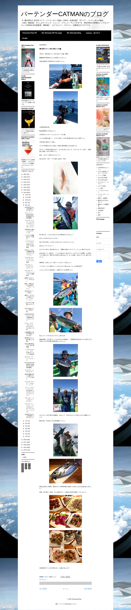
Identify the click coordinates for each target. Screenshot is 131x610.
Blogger (74, 604)
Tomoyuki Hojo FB (29, 33)
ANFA (25, 457)
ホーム (65, 589)
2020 (25, 190)
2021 (25, 187)
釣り (45, 579)
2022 (25, 184)
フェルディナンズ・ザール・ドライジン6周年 (29, 260)
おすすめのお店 (102, 180)
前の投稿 (88, 589)
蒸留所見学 (101, 208)
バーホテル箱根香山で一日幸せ (29, 236)
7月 (26, 421)
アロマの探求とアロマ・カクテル (103, 172)
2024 (25, 179)
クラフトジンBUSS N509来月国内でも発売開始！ (29, 215)
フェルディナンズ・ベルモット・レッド (29, 383)
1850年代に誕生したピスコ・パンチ (29, 231)
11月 (26, 197)
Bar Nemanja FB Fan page (52, 33)
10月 (26, 200)
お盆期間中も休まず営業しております (29, 333)
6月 (26, 423)
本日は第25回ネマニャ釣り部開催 (29, 345)
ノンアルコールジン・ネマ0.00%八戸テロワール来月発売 (29, 244)
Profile (24, 38)
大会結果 (100, 210)
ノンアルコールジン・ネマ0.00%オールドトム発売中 (29, 352)
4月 (26, 428)
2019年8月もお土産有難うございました (29, 209)
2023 (25, 182)
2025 (25, 177)
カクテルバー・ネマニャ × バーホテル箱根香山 (29, 273)
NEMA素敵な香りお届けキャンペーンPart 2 (29, 376)
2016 (25, 445)
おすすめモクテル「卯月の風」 (29, 310)
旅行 (99, 215)
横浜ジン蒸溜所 (102, 198)
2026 (25, 174)
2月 (26, 434)
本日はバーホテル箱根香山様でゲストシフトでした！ (29, 252)
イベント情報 (102, 175)
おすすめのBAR (102, 177)
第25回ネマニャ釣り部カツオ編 (29, 339)
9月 (26, 202)
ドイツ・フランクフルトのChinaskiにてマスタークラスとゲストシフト (29, 391)
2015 (25, 447)
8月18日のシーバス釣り (29, 291)
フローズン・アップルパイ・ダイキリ (29, 399)
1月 (26, 436)
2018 (25, 439)
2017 (25, 442)
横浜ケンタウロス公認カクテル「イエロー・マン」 (29, 298)
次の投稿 (43, 589)
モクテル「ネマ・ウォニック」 (29, 358)
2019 (25, 192)
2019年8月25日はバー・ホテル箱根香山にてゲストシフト (29, 317)
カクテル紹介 (102, 186)
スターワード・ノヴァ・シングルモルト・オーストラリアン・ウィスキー (29, 408)
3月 (26, 431)
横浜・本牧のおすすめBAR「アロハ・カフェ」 (29, 286)
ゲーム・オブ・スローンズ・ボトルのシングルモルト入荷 (29, 326)
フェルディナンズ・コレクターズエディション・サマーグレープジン (29, 224)
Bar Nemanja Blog (74, 33)
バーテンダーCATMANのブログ (65, 14)
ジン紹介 (100, 188)
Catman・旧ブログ (93, 33)
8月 (26, 205)
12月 (26, 194)
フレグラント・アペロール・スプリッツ (29, 266)
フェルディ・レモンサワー (29, 370)
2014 (25, 450)
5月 (26, 426)
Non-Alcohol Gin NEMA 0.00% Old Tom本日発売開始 (29, 365)
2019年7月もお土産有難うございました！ (29, 416)
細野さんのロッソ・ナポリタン (29, 279)
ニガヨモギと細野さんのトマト (29, 304)
